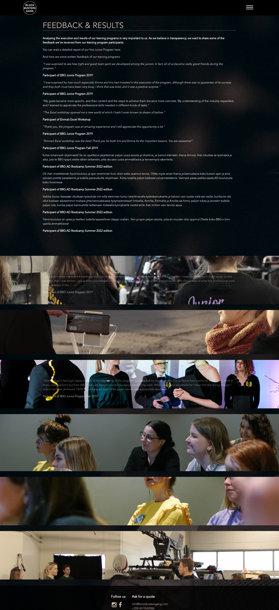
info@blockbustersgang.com (150, 604)
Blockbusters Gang (29, 8)
